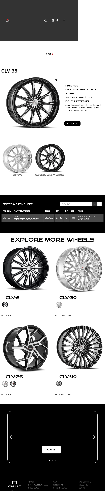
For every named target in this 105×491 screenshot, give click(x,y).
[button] (11, 453)
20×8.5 (74, 97)
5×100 (83, 105)
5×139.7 (68, 110)
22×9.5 (89, 97)
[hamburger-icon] (91, 16)
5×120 (96, 108)
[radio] (17, 159)
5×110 (67, 108)
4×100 (67, 105)
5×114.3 (82, 108)
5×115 (89, 108)
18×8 (67, 97)
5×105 (90, 105)
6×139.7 (84, 110)
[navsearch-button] (72, 16)
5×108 (96, 105)
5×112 (74, 108)
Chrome (68, 89)
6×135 (76, 110)
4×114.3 (75, 105)
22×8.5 (81, 97)
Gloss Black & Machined (85, 89)
